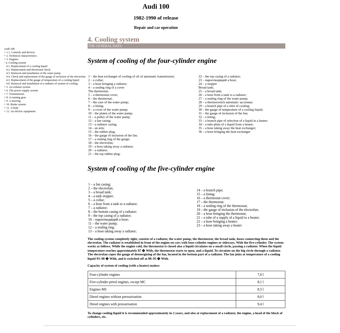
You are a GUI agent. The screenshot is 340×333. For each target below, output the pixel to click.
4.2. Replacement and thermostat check (28, 69)
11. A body (12, 107)
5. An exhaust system (18, 87)
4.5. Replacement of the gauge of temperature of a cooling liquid (42, 80)
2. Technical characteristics (21, 55)
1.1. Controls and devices (20, 52)
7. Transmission (15, 93)
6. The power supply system (22, 90)
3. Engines (12, 59)
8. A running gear (16, 97)
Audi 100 (9, 48)
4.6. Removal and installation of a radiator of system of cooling (42, 83)
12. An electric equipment (20, 111)
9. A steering (13, 100)
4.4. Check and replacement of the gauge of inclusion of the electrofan (46, 76)
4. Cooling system (16, 62)
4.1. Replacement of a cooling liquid (26, 66)
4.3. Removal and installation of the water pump (33, 73)
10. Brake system (16, 104)
